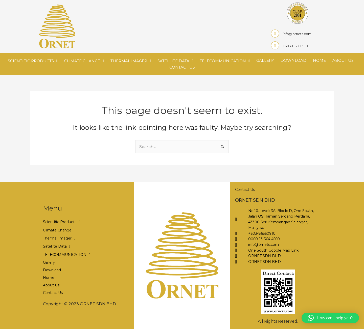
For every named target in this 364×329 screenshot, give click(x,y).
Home (319, 60)
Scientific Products (33, 60)
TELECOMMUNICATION (225, 60)
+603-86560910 (295, 46)
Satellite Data (175, 60)
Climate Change (84, 60)
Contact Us (182, 67)
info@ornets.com (297, 34)
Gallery (265, 60)
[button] (330, 318)
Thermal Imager (130, 60)
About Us (343, 60)
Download (293, 60)
